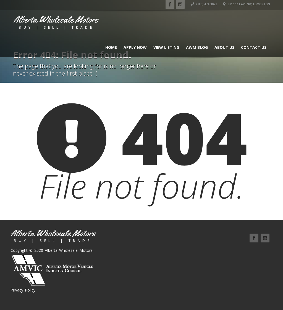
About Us (224, 47)
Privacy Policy (23, 290)
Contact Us (253, 47)
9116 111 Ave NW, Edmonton (246, 4)
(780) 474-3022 (204, 4)
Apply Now (135, 47)
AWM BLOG (197, 47)
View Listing (166, 47)
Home (111, 47)
